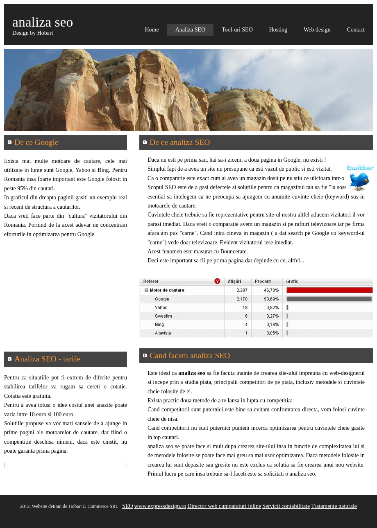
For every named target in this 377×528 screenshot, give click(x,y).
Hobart (45, 33)
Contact (356, 30)
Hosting (278, 30)
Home (152, 30)
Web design (317, 30)
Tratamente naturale (334, 506)
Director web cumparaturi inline (224, 506)
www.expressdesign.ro (160, 506)
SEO (127, 506)
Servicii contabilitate (286, 506)
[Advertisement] (65, 300)
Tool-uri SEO (237, 30)
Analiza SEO (190, 30)
